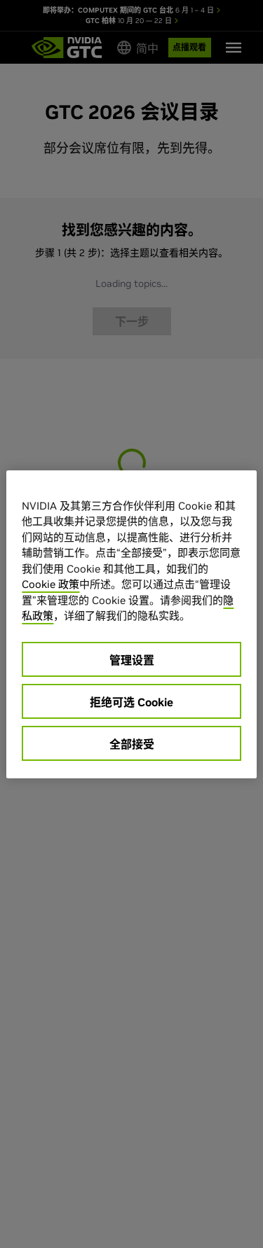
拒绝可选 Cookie (131, 702)
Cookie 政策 (50, 584)
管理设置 (131, 660)
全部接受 (131, 744)
